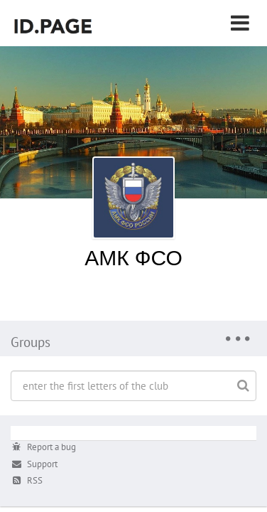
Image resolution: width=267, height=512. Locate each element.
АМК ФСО (133, 257)
